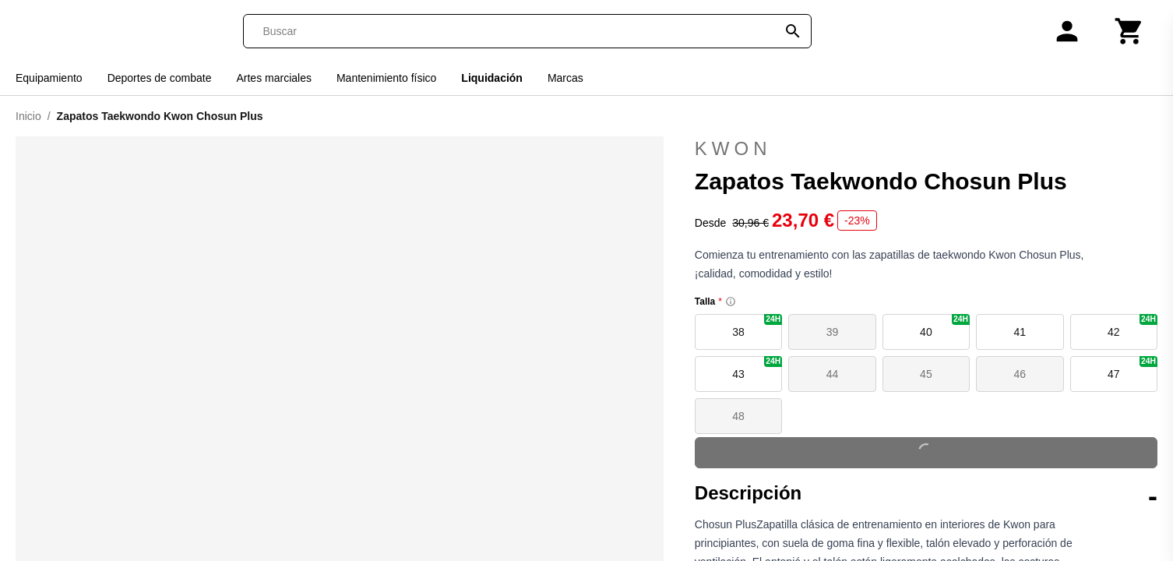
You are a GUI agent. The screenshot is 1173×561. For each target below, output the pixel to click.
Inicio (28, 116)
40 (945, 326)
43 (757, 368)
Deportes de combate (159, 78)
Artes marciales (273, 78)
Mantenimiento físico (386, 78)
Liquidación (492, 78)
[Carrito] (1129, 31)
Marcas (565, 78)
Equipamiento (49, 78)
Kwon (733, 148)
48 (738, 416)
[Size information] (730, 301)
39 (832, 332)
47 (1132, 368)
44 (832, 374)
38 (757, 326)
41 (1020, 332)
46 (1020, 374)
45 (926, 374)
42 (1132, 326)
